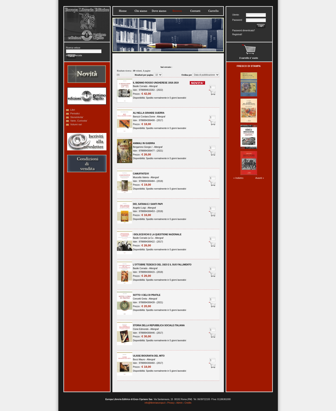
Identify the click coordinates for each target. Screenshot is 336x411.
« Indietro (238, 178)
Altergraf (153, 86)
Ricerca (177, 11)
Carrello (213, 11)
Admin (179, 403)
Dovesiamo (159, 11)
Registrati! (237, 34)
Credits (188, 403)
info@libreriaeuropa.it (154, 403)
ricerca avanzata (74, 55)
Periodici (75, 113)
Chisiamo (141, 11)
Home (123, 11)
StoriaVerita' (77, 117)
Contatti (195, 11)
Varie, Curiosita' (78, 120)
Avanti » (259, 178)
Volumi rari (76, 124)
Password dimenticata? (243, 30)
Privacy (171, 403)
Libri (72, 109)
